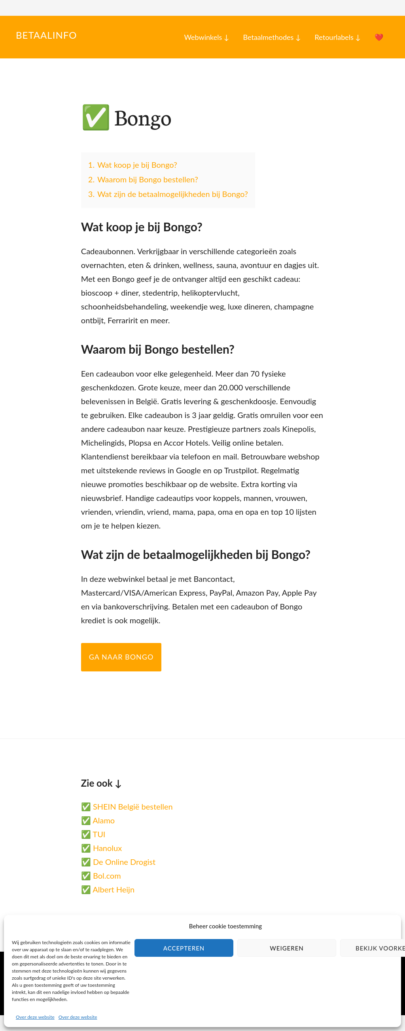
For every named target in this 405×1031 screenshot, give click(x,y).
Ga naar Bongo (121, 656)
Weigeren (287, 948)
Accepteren (184, 948)
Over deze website (35, 1017)
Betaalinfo (46, 35)
